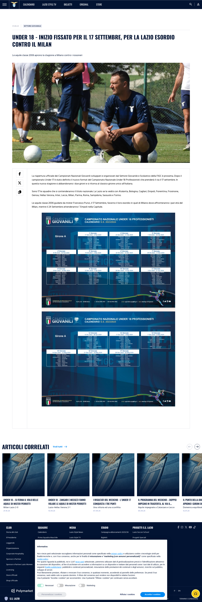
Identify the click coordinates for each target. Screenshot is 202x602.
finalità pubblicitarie (53, 567)
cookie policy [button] (42, 559)
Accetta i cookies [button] (152, 594)
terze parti (79, 562)
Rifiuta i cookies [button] (127, 594)
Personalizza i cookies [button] (52, 594)
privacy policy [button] (117, 553)
